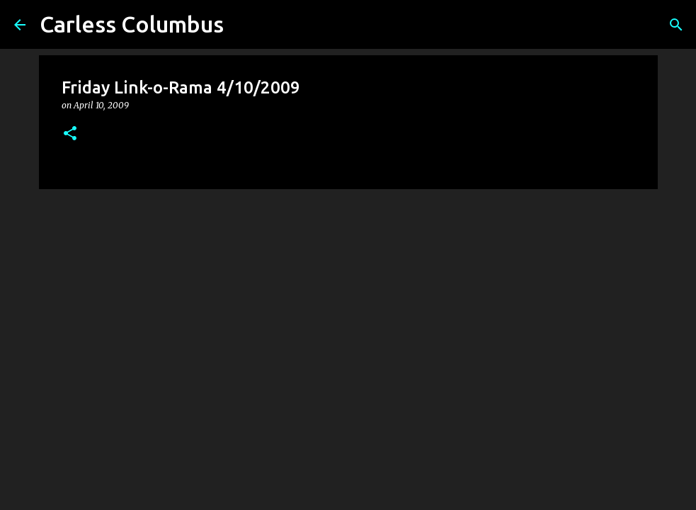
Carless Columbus (132, 24)
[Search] (676, 25)
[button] (70, 134)
